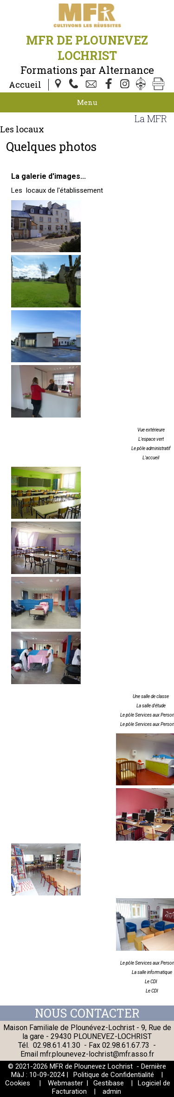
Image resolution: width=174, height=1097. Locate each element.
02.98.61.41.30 (56, 1045)
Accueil (25, 84)
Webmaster (65, 1083)
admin (112, 1091)
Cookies (17, 1083)
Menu (87, 102)
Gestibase (108, 1083)
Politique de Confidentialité (113, 1075)
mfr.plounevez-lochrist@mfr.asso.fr (97, 1054)
